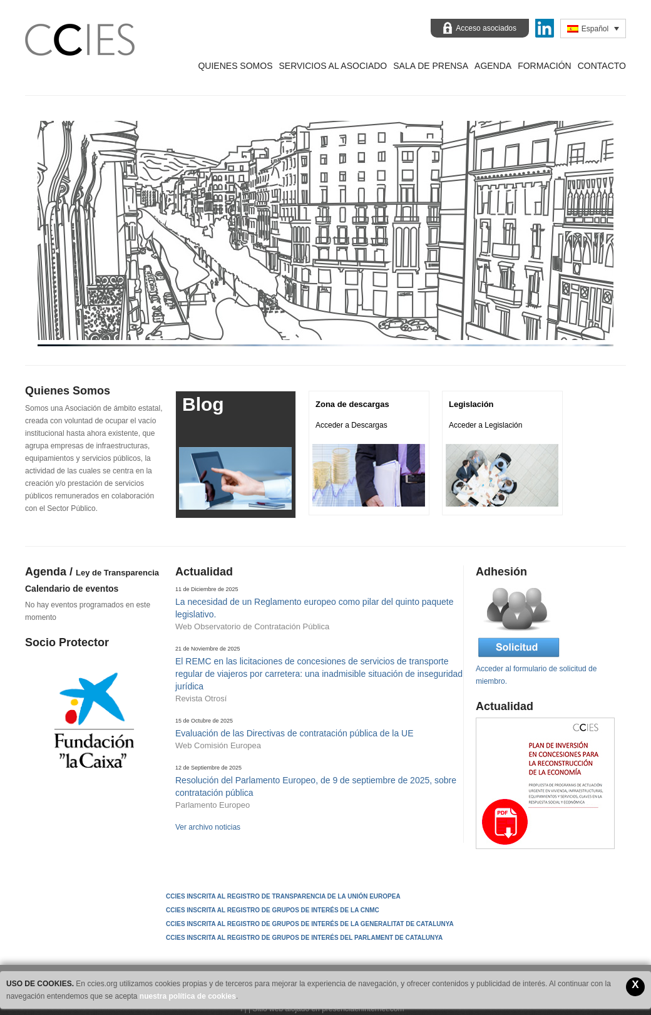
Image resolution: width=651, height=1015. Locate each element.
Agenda (492, 66)
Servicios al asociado (333, 66)
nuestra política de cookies (188, 996)
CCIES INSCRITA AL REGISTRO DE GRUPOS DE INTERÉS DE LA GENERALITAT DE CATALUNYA (310, 923)
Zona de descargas (352, 404)
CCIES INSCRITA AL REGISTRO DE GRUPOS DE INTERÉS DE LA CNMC (272, 910)
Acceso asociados (486, 28)
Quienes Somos (235, 66)
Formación (545, 66)
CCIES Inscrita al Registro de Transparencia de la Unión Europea (283, 896)
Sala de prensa (430, 66)
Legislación (471, 404)
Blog (203, 404)
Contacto (602, 66)
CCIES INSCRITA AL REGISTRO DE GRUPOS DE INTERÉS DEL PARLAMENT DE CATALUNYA (304, 937)
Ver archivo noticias (207, 827)
